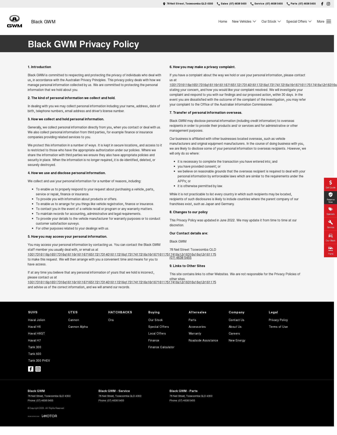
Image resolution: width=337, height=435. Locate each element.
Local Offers (157, 333)
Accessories (197, 327)
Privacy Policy (278, 320)
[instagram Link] (328, 3)
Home (222, 21)
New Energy (237, 340)
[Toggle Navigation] (324, 21)
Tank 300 (34, 347)
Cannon (73, 320)
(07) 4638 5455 (180, 257)
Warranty (195, 333)
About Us (235, 327)
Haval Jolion (36, 320)
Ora (111, 320)
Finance (153, 340)
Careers (234, 333)
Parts (192, 320)
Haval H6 (34, 327)
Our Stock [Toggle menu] (271, 21)
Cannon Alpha (78, 327)
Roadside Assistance (203, 340)
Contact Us (237, 320)
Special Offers (158, 327)
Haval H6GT (36, 333)
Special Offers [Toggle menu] (299, 21)
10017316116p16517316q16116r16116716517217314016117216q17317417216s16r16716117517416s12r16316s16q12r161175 (122, 254)
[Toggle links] (42, 416)
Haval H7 (34, 340)
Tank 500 (34, 354)
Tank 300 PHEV (39, 360)
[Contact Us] (188, 3)
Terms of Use (278, 327)
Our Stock (155, 320)
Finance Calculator (161, 347)
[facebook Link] (322, 3)
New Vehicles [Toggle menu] (244, 21)
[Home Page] (14, 21)
